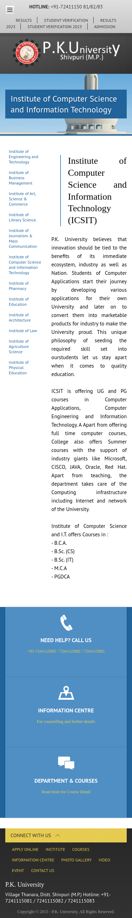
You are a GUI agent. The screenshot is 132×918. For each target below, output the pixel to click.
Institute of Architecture (20, 317)
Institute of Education (19, 301)
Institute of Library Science (22, 217)
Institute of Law (23, 330)
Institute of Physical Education (19, 367)
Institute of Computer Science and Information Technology (25, 264)
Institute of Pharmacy (19, 285)
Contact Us (42, 870)
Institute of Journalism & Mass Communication (23, 238)
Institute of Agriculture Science (19, 346)
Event (18, 870)
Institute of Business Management (20, 178)
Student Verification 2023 (54, 26)
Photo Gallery (76, 859)
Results (24, 20)
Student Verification (66, 20)
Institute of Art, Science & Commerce (22, 199)
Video (104, 859)
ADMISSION (104, 26)
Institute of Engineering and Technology (23, 156)
